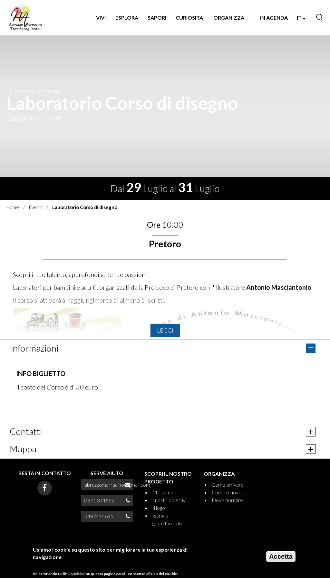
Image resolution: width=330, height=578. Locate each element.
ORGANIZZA (228, 17)
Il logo (158, 508)
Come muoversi (229, 492)
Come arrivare (228, 485)
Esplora (126, 17)
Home (12, 207)
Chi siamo (162, 492)
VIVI (101, 17)
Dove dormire (227, 500)
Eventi (35, 207)
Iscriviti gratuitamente (168, 519)
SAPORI (157, 17)
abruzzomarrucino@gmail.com (117, 485)
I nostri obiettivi (169, 500)
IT (301, 17)
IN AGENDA (274, 17)
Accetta (280, 556)
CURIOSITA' (190, 17)
